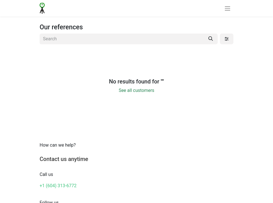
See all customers (136, 90)
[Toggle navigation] (227, 8)
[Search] (211, 39)
